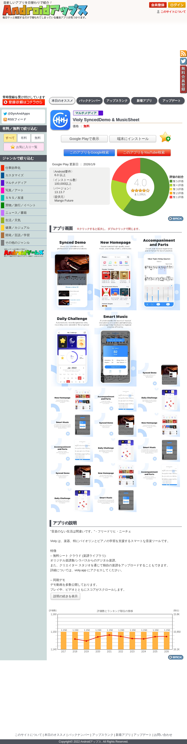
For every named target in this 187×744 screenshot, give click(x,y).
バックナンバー (89, 100)
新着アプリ (144, 100)
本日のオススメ (62, 100)
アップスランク (117, 100)
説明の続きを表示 (65, 596)
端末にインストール (133, 139)
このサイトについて (173, 11)
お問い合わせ (163, 735)
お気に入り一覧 (25, 147)
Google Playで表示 (84, 139)
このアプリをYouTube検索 (144, 152)
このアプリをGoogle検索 (89, 152)
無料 (38, 138)
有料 (24, 138)
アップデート (171, 100)
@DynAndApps (17, 113)
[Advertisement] (93, 57)
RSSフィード (15, 119)
